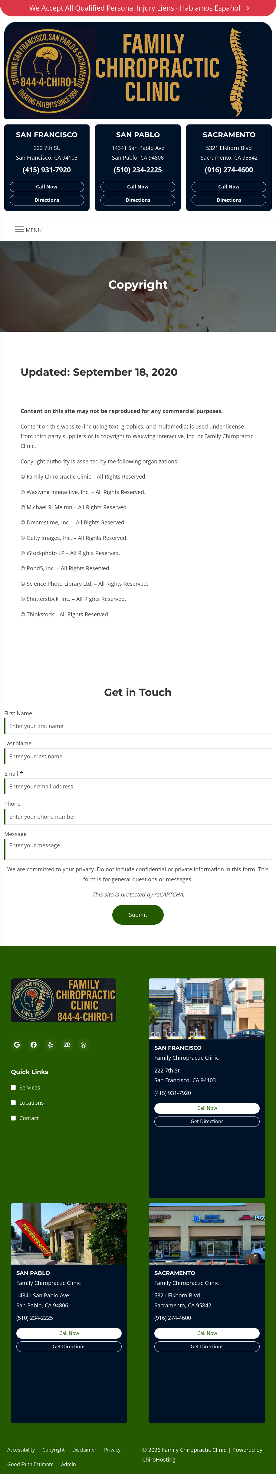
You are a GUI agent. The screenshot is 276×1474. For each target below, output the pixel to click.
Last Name (17, 743)
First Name (18, 713)
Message (15, 834)
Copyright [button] (53, 1449)
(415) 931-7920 (47, 170)
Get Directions (207, 1121)
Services (29, 1087)
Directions (46, 200)
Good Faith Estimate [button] (30, 1464)
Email (13, 773)
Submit (138, 914)
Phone (12, 803)
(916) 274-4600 (229, 170)
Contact (29, 1118)
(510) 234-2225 (138, 170)
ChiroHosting (159, 1459)
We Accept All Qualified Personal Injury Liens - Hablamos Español (138, 8)
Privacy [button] (112, 1449)
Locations (31, 1102)
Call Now (47, 186)
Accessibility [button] (21, 1449)
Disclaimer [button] (84, 1449)
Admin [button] (68, 1464)
